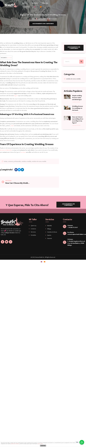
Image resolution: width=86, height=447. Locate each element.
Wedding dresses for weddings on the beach (77, 137)
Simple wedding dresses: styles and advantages (77, 127)
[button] (43, 23)
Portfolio (35, 3)
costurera (10, 168)
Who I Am (45, 3)
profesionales (17, 168)
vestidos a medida (26, 168)
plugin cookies (40, 443)
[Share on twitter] (19, 172)
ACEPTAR (43, 445)
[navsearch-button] (79, 7)
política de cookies (15, 443)
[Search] (81, 68)
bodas (5, 168)
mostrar (9, 57)
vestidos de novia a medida (39, 168)
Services (24, 3)
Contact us (26, 7)
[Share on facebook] (16, 172)
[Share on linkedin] (22, 172)
